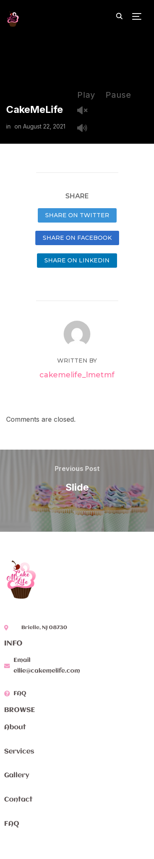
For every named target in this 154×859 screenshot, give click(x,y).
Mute (85, 129)
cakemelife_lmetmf (77, 374)
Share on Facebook (77, 237)
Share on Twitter (77, 215)
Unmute (85, 111)
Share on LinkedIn (77, 260)
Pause (118, 95)
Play (86, 95)
